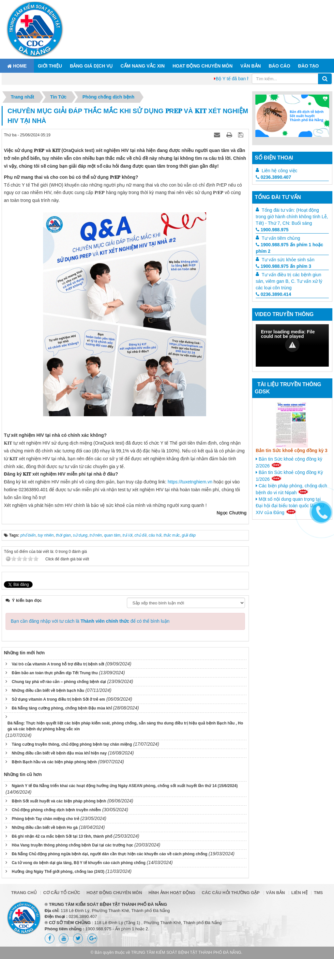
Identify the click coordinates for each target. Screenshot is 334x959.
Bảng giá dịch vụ (91, 65)
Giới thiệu (50, 65)
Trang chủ (24, 892)
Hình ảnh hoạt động (171, 892)
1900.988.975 (272, 229)
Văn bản (250, 65)
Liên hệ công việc (279, 170)
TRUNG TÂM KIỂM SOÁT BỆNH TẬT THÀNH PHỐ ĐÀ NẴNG (186, 952)
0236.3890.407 (273, 177)
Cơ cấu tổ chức (61, 892)
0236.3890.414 (273, 294)
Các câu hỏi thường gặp (231, 892)
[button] (292, 345)
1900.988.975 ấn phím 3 (283, 266)
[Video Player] (292, 345)
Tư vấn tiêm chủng (281, 238)
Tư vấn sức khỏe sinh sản (288, 259)
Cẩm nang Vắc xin (142, 65)
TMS (318, 892)
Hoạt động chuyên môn (203, 65)
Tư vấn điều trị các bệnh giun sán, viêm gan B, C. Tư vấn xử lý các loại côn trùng (289, 281)
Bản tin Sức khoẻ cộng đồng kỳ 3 (291, 450)
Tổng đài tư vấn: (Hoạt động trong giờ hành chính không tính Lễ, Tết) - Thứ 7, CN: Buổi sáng (292, 216)
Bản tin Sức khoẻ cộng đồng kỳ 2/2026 (289, 462)
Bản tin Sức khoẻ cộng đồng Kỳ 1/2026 (289, 476)
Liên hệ (299, 892)
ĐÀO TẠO (308, 65)
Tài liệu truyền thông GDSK (288, 388)
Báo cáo (279, 65)
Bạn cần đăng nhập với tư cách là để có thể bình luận (90, 621)
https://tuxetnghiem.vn (190, 481)
